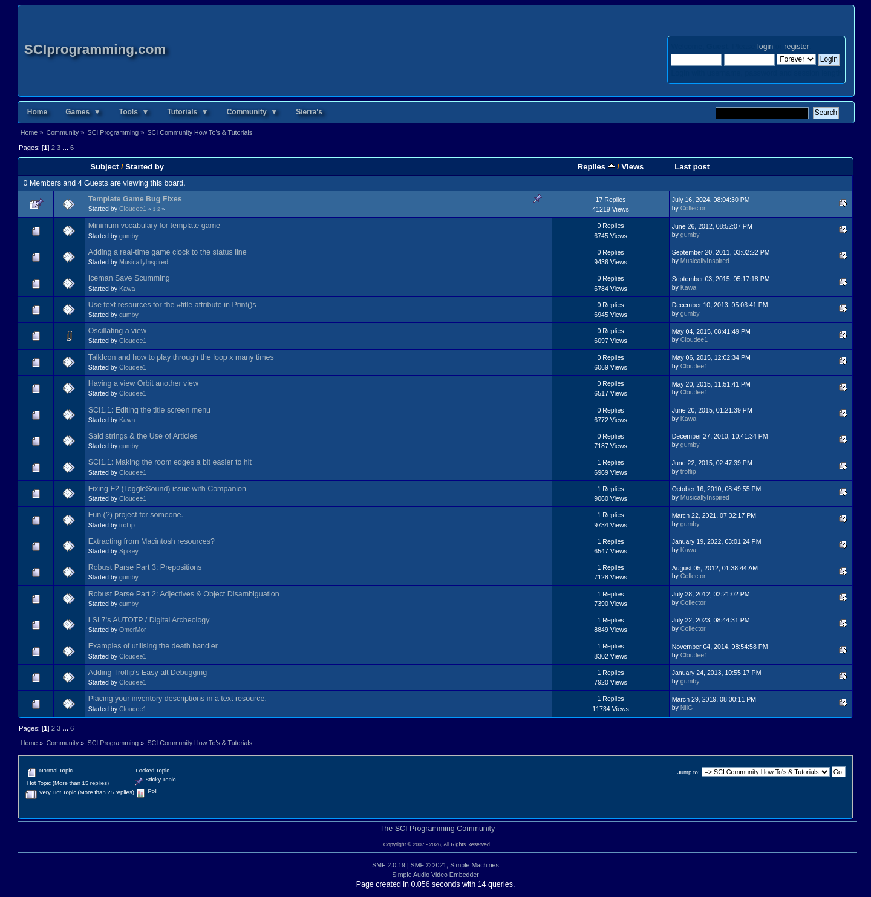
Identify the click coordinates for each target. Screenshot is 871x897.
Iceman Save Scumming (129, 278)
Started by (144, 166)
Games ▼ (83, 112)
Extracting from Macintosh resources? (151, 541)
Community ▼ (252, 112)
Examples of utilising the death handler (153, 646)
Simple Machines (474, 865)
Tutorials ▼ (187, 112)
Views (633, 166)
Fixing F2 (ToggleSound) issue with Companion (167, 488)
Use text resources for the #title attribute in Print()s (172, 305)
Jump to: (688, 772)
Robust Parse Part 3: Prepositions (145, 567)
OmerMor (132, 629)
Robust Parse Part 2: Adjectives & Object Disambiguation (183, 594)
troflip (688, 471)
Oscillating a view (117, 331)
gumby (129, 236)
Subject (104, 166)
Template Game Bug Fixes (135, 199)
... (66, 147)
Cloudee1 (132, 208)
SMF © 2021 (429, 865)
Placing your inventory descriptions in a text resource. (177, 698)
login (765, 46)
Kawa (127, 288)
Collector (693, 208)
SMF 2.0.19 (388, 865)
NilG (686, 707)
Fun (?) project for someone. (135, 514)
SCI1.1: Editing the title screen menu (149, 410)
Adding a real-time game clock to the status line (167, 252)
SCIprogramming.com (95, 49)
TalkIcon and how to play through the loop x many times (181, 357)
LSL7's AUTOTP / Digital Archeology (149, 620)
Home (37, 112)
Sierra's (309, 112)
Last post (692, 166)
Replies (596, 166)
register (796, 46)
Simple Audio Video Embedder (435, 874)
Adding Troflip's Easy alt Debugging (147, 672)
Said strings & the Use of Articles (143, 436)
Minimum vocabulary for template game (154, 225)
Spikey (129, 551)
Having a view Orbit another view (143, 383)
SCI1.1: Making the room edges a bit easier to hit (170, 462)
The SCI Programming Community (437, 828)
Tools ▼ (134, 112)
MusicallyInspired (143, 262)
